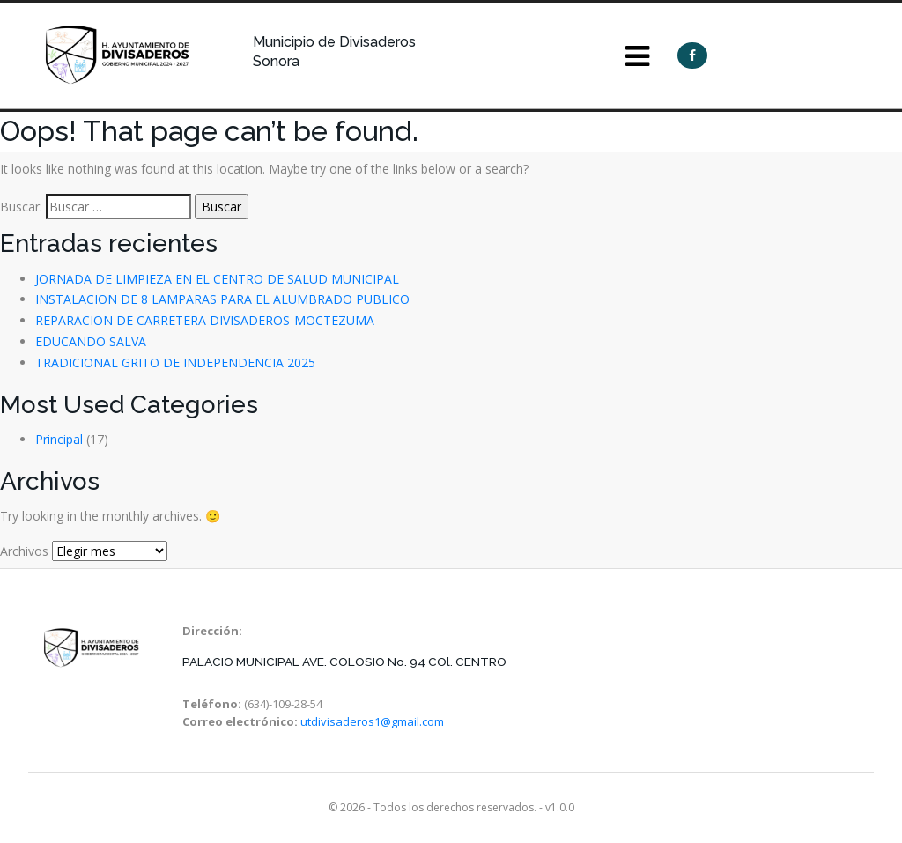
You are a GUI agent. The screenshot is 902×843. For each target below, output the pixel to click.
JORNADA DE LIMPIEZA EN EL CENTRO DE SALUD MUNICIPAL (217, 278)
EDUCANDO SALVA (90, 341)
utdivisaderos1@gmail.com (372, 721)
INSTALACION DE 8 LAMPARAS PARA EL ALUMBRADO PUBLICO (222, 299)
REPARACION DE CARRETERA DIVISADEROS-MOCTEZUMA (204, 320)
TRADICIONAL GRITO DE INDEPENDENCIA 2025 (175, 362)
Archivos (24, 551)
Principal (59, 439)
